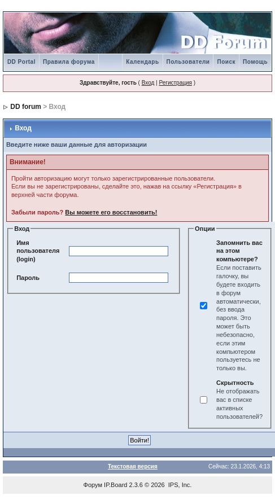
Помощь (255, 62)
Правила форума (69, 62)
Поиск (226, 62)
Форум (93, 484)
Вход (148, 83)
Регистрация (175, 83)
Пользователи (188, 62)
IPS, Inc (179, 484)
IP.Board (115, 484)
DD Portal (21, 62)
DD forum (25, 107)
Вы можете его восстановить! (111, 212)
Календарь (142, 62)
